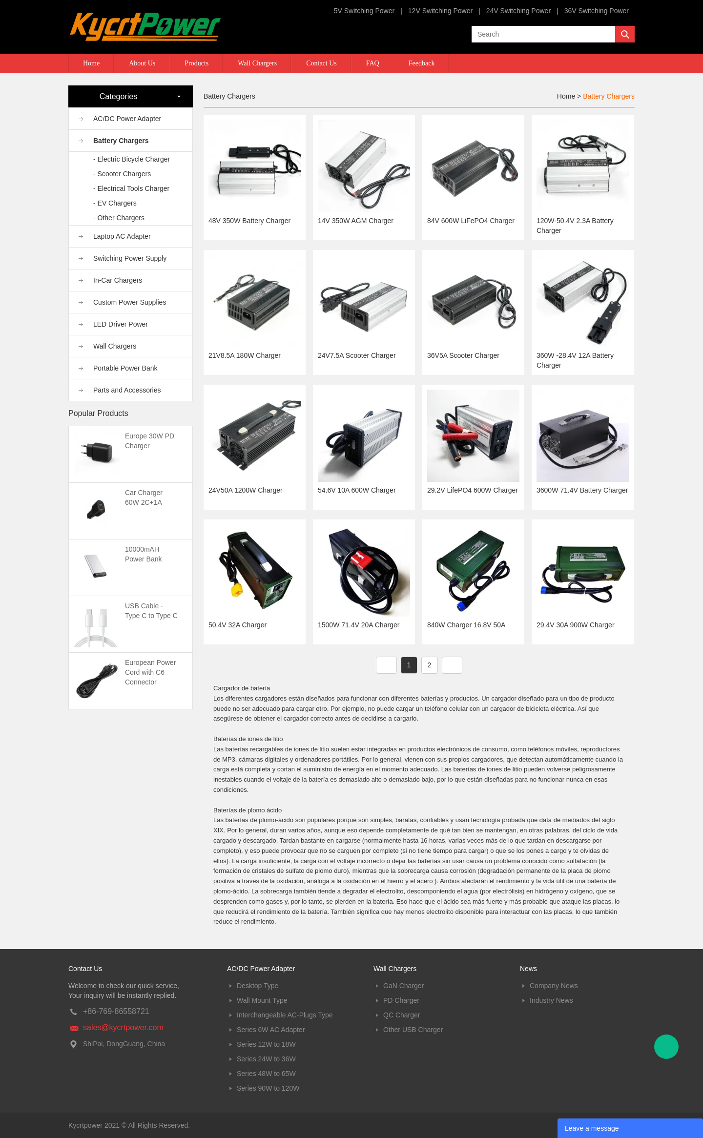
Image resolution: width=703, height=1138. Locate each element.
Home (91, 63)
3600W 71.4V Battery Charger (582, 490)
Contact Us (321, 63)
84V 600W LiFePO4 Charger (471, 221)
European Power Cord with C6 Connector (150, 672)
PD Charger (401, 1000)
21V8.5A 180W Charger (244, 355)
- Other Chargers (119, 218)
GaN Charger (403, 986)
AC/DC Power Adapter (127, 119)
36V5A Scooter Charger (463, 355)
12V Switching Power (440, 11)
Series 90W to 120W (268, 1088)
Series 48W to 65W (266, 1073)
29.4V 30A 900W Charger (576, 625)
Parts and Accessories (127, 390)
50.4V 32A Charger (237, 625)
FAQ (372, 63)
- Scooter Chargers (122, 174)
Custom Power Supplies (129, 302)
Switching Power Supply (129, 258)
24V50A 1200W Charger (245, 490)
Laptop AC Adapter (122, 236)
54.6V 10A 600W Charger (357, 490)
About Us (142, 63)
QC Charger (401, 1015)
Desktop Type (257, 986)
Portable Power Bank (125, 368)
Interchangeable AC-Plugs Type (285, 1015)
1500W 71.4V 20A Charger (358, 625)
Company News (554, 986)
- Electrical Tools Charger (131, 188)
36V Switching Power (596, 11)
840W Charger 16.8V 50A (466, 625)
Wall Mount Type (262, 1000)
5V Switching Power (364, 11)
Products (196, 63)
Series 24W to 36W (266, 1059)
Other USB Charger (413, 1030)
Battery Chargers (121, 141)
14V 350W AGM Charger (355, 221)
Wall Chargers (257, 63)
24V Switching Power (518, 11)
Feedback (422, 63)
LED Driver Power (120, 324)
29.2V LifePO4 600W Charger (472, 490)
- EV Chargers (115, 203)
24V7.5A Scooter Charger (357, 355)
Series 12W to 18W (266, 1044)
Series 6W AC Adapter (271, 1030)
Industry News (551, 1000)
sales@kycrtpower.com (123, 1027)
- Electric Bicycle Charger (131, 159)
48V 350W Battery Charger (249, 221)
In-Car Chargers (117, 280)
